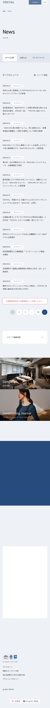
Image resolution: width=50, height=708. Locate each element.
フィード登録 (40, 75)
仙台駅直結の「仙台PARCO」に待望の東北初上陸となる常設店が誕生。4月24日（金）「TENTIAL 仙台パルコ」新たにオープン (25, 111)
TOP (4, 11)
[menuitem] (16, 701)
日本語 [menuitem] (17, 701)
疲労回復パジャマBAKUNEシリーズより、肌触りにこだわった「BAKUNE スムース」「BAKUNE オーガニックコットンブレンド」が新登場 (25, 182)
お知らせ (23, 57)
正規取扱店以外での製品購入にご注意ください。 (25, 301)
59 (38, 312)
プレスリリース (38, 57)
